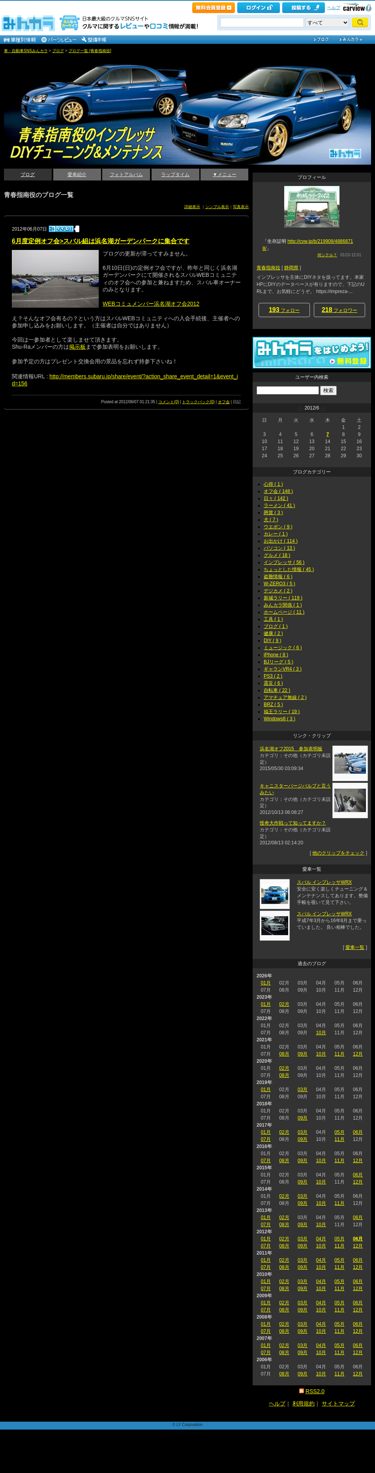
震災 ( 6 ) (273, 683)
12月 (358, 1054)
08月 (284, 1054)
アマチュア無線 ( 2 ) (285, 697)
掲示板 (77, 347)
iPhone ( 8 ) (276, 655)
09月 (303, 1054)
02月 (284, 1004)
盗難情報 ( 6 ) (278, 576)
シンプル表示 (217, 207)
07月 (266, 1139)
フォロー (284, 309)
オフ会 (224, 402)
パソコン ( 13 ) (279, 548)
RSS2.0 (315, 1391)
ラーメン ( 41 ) (279, 505)
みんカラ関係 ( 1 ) (283, 605)
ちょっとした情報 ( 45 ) (289, 569)
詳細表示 (192, 207)
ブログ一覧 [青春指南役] (89, 51)
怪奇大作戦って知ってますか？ (293, 823)
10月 (321, 1032)
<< (300, 408)
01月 (266, 983)
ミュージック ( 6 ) (283, 647)
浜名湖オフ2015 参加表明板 (291, 749)
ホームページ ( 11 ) (284, 612)
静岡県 (291, 268)
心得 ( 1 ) (273, 484)
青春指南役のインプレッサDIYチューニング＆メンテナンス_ (47, 59)
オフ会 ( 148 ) (278, 491)
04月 (321, 1239)
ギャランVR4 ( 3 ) (283, 669)
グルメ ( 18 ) (277, 555)
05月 (339, 1132)
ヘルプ (333, 7)
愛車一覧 (354, 947)
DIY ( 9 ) (272, 640)
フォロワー (339, 309)
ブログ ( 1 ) (276, 626)
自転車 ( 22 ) (277, 690)
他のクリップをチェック (338, 853)
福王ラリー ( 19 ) (282, 711)
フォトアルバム (126, 174)
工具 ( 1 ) (273, 619)
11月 (339, 1054)
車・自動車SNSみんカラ (26, 51)
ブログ (58, 51)
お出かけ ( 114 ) (281, 541)
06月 (358, 1132)
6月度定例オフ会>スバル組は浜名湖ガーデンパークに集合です (100, 241)
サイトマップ (338, 1403)
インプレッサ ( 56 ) (284, 562)
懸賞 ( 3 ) (273, 512)
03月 (303, 1089)
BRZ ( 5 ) (273, 704)
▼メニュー (224, 174)
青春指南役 (268, 268)
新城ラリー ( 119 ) (283, 598)
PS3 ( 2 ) (273, 676)
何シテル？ (327, 255)
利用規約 (303, 1403)
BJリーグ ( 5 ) (278, 662)
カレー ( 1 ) (276, 534)
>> (323, 408)
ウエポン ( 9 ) (278, 527)
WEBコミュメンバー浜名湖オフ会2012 (151, 304)
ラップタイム (175, 174)
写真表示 (241, 207)
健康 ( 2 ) (273, 633)
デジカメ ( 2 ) (278, 591)
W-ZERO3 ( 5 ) (279, 583)
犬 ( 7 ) (271, 519)
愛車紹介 (77, 174)
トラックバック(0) (198, 402)
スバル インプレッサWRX (324, 882)
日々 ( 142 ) (276, 498)
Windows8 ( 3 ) (279, 718)
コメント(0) (168, 402)
